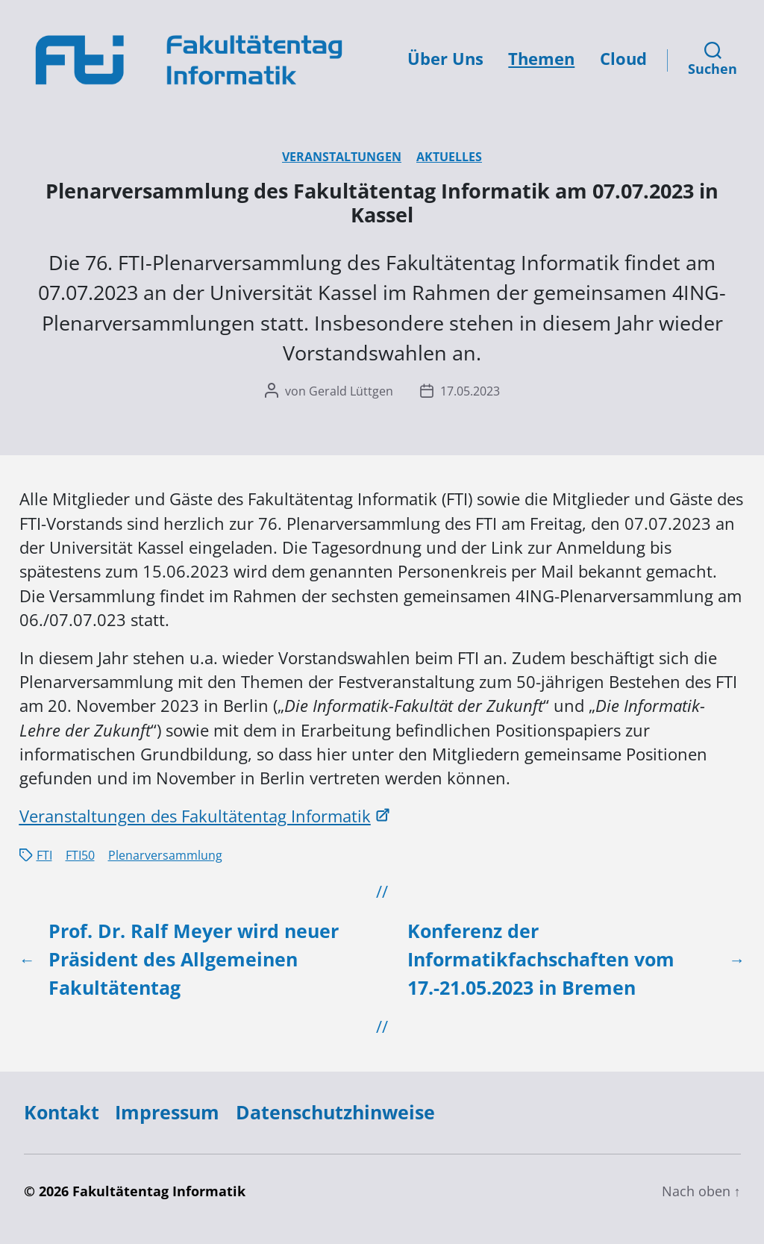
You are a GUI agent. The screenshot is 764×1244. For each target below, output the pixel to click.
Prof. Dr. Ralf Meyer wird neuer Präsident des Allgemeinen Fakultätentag (193, 959)
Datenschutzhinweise (335, 1112)
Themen (541, 58)
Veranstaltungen (341, 157)
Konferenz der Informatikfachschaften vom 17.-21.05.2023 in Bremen (540, 959)
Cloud (623, 58)
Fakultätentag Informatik (158, 1191)
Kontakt (61, 1112)
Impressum (167, 1112)
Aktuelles (449, 157)
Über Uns (445, 58)
